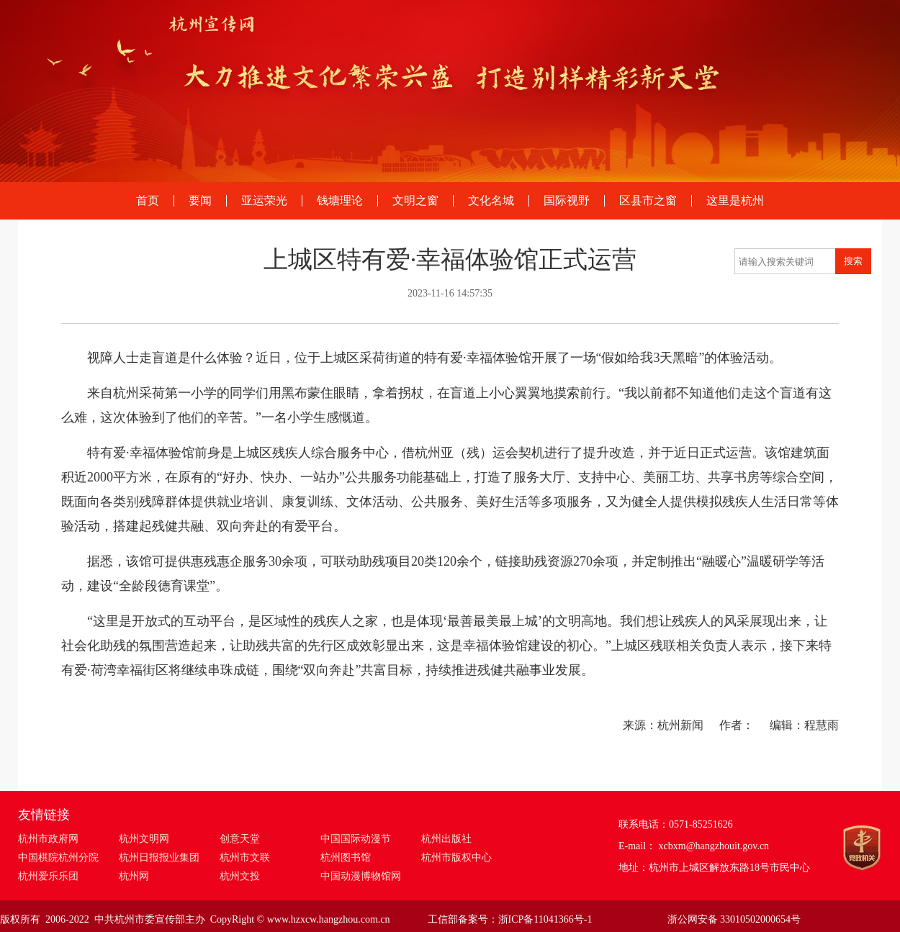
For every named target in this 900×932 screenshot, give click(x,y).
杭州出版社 (446, 838)
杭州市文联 (245, 857)
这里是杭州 (735, 201)
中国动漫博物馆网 (360, 876)
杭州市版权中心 (456, 857)
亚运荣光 (264, 201)
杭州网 (134, 876)
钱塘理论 (340, 201)
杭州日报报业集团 (159, 857)
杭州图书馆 (345, 857)
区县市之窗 (648, 201)
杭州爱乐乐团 (48, 876)
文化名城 (491, 201)
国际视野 (567, 201)
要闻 (200, 201)
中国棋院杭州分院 (58, 857)
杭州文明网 (144, 838)
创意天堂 (240, 838)
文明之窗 (415, 201)
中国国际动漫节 (355, 838)
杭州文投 (240, 876)
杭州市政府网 (48, 838)
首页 (147, 201)
